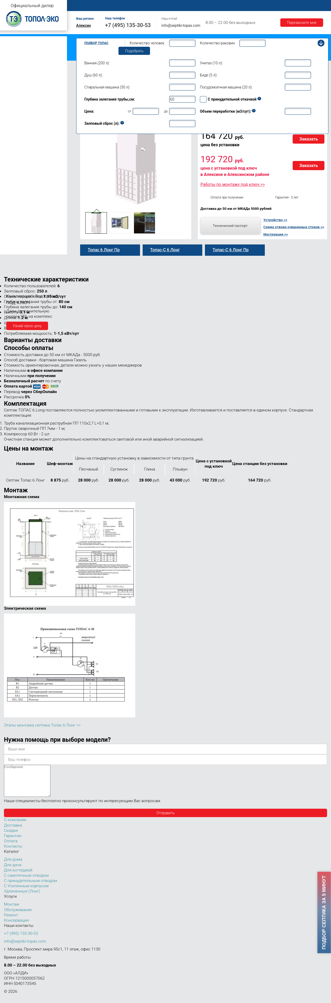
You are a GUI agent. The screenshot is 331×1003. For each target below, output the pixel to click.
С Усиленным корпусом (26, 892)
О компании (112, 5)
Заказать (308, 139)
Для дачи (12, 871)
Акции (291, 5)
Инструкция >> (275, 234)
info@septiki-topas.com (181, 25)
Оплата (218, 5)
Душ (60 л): (93, 75)
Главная (85, 5)
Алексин (83, 25)
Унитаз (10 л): (211, 63)
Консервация (16, 926)
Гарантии (267, 5)
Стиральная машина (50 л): (107, 87)
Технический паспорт (230, 225)
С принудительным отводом (30, 887)
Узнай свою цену (27, 326)
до (166, 111)
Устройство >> (275, 220)
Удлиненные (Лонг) (22, 897)
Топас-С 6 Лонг (165, 249)
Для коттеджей (18, 876)
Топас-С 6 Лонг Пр (231, 249)
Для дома (13, 865)
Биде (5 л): (208, 75)
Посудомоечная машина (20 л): (226, 87)
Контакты (314, 5)
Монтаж (138, 5)
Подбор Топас (96, 43)
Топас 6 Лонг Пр (104, 249)
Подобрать (134, 51)
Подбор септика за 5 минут (324, 912)
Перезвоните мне (302, 22)
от (129, 111)
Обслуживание (168, 5)
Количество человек (147, 43)
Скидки (11, 836)
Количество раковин (217, 43)
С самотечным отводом (26, 881)
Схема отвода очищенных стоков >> (293, 227)
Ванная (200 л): (97, 63)
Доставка (242, 5)
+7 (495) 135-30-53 (128, 25)
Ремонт (196, 5)
